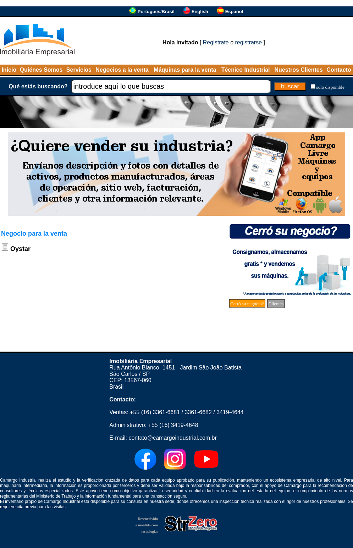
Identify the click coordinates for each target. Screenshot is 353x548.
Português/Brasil (156, 11)
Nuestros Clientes (299, 70)
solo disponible (330, 87)
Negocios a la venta (121, 70)
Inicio (8, 70)
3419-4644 (230, 412)
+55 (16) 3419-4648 (173, 425)
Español (234, 11)
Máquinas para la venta (185, 70)
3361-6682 (198, 412)
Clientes (276, 303)
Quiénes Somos (41, 70)
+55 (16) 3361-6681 (155, 412)
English (200, 11)
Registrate (216, 42)
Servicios (79, 70)
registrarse (248, 42)
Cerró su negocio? (247, 303)
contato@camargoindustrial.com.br (172, 438)
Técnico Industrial (245, 70)
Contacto (338, 70)
